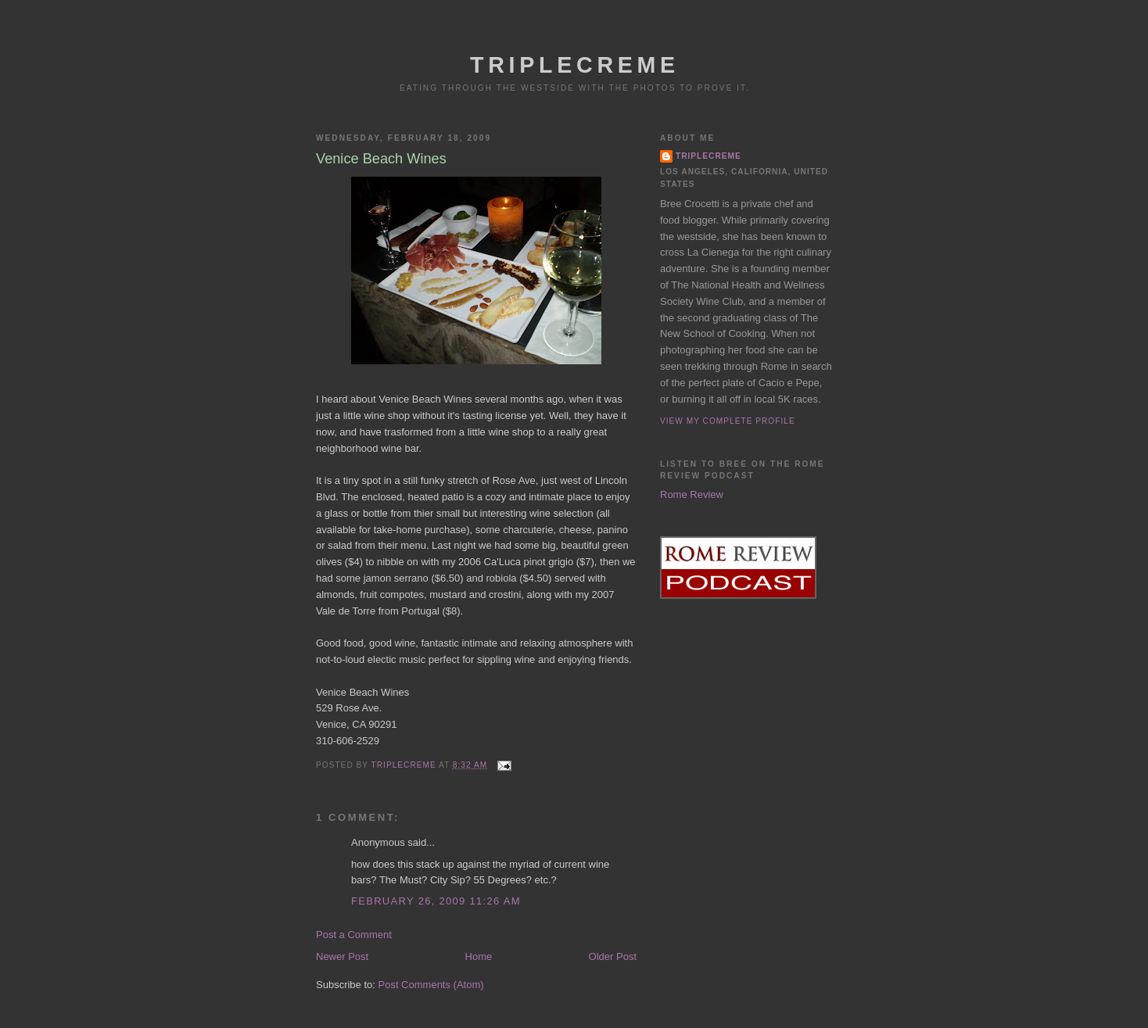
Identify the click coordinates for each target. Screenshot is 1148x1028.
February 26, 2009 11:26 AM (436, 901)
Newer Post (342, 956)
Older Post (613, 956)
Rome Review (691, 494)
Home (479, 956)
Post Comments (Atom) (431, 984)
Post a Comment (354, 934)
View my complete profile (727, 421)
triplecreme (708, 156)
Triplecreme (575, 64)
